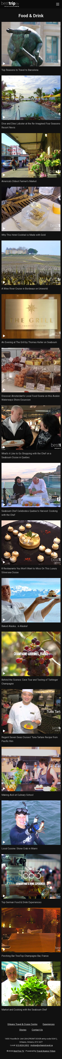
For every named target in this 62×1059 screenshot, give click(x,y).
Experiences (49, 1024)
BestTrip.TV (19, 1051)
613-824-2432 (22, 1045)
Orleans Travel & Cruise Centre (22, 1024)
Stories (22, 1029)
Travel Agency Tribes (46, 1051)
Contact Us (37, 1029)
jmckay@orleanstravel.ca (42, 1045)
